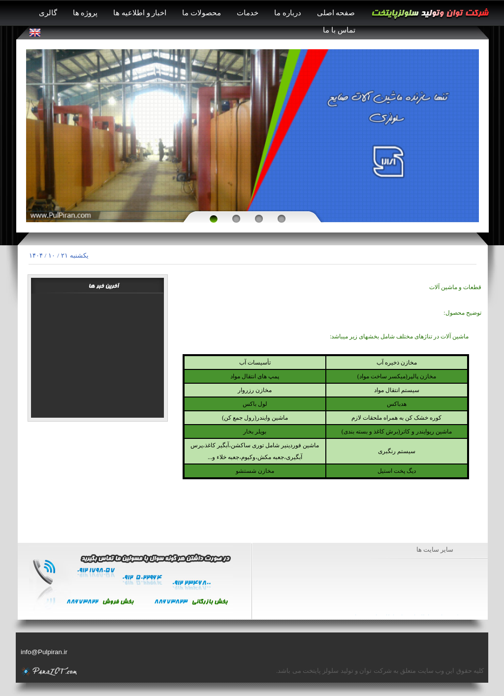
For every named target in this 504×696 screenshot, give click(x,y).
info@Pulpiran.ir (44, 652)
